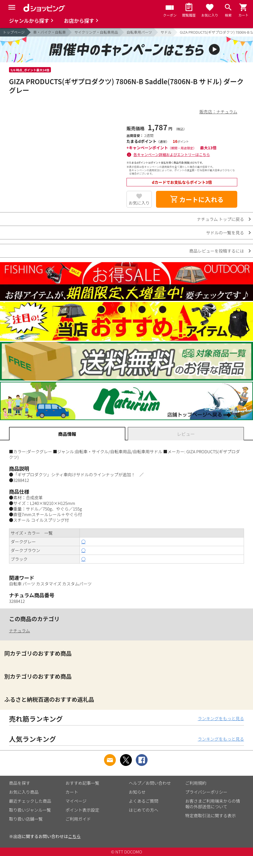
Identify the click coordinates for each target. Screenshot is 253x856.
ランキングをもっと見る (221, 718)
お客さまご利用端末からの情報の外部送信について (212, 803)
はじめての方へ (143, 810)
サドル (166, 32)
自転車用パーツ (139, 32)
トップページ (14, 32)
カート (71, 792)
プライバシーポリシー (206, 792)
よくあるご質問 (143, 801)
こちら (74, 836)
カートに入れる (197, 199)
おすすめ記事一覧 (82, 783)
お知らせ (137, 792)
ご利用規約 (195, 783)
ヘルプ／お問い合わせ (150, 783)
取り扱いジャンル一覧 (30, 810)
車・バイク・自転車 (49, 32)
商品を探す (19, 783)
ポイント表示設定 (82, 810)
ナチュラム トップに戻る (220, 219)
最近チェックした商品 (30, 801)
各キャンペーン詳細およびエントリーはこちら (172, 154)
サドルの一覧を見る (225, 232)
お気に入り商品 (24, 792)
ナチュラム (19, 630)
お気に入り (139, 203)
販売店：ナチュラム (218, 112)
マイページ (76, 801)
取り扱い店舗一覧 (26, 819)
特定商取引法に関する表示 (210, 815)
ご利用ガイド (78, 819)
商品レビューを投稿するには (216, 251)
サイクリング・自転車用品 (96, 32)
